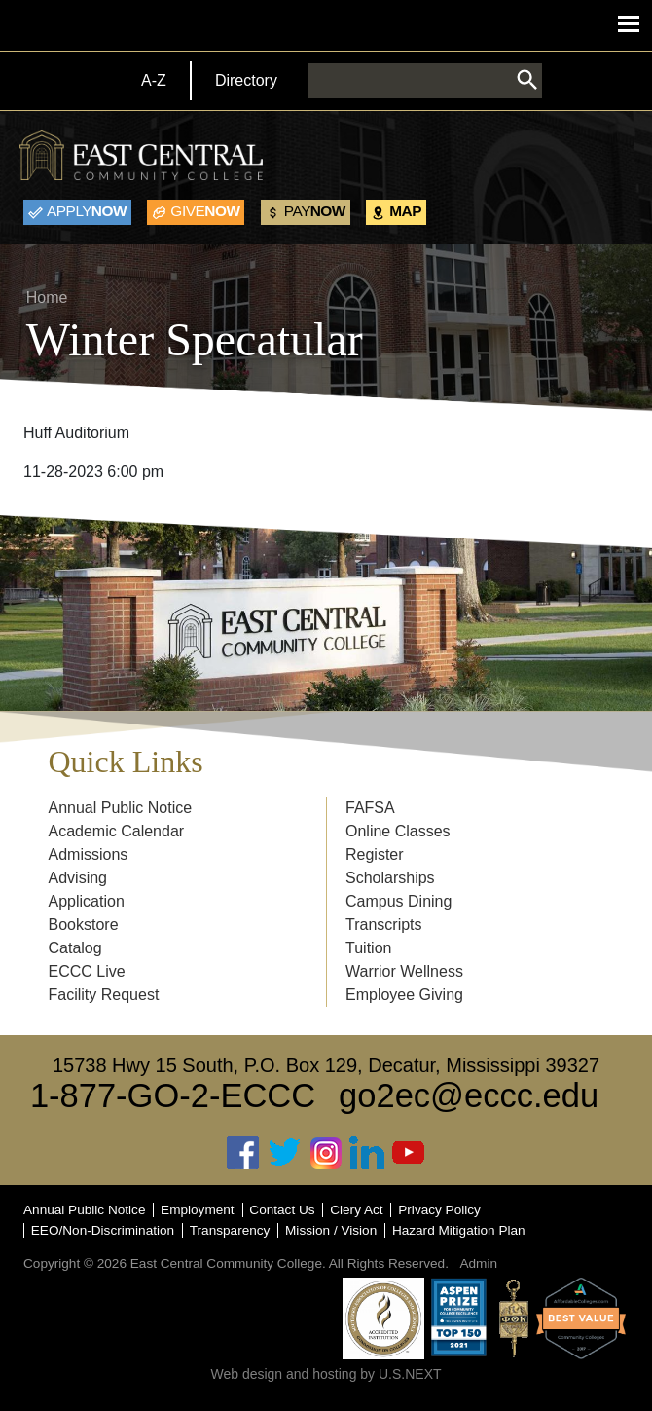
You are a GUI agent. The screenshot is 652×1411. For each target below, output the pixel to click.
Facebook (243, 1152)
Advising (78, 878)
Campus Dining (398, 901)
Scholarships (390, 878)
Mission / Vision (331, 1230)
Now (87, 211)
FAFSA (370, 807)
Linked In (366, 1152)
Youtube (408, 1152)
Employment (198, 1210)
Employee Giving (404, 994)
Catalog (75, 948)
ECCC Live (87, 971)
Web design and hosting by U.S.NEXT (325, 1374)
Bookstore (84, 924)
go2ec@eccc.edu (468, 1095)
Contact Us (281, 1210)
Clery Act (356, 1210)
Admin (478, 1263)
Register (374, 854)
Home (47, 297)
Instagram (326, 1152)
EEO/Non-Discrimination (102, 1230)
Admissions (88, 854)
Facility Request (104, 994)
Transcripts (383, 924)
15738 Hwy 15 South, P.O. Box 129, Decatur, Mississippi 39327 (326, 1065)
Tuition (368, 948)
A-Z (153, 80)
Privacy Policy (439, 1210)
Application (87, 901)
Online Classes (398, 831)
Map (405, 211)
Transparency (230, 1230)
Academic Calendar (117, 831)
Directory (246, 80)
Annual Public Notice (121, 807)
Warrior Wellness (404, 971)
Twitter (285, 1152)
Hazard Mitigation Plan (458, 1230)
